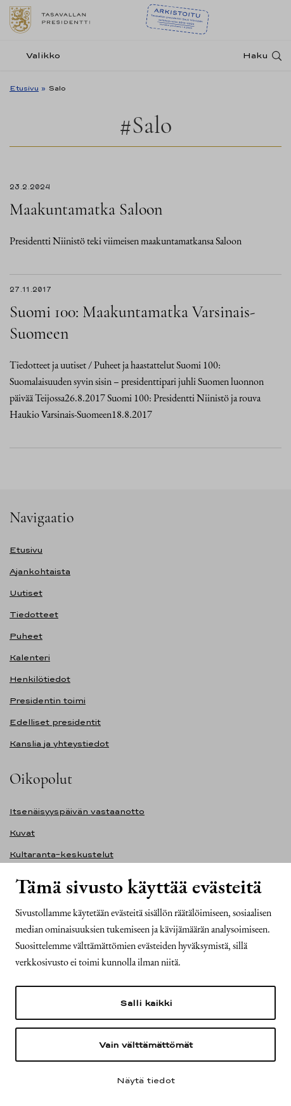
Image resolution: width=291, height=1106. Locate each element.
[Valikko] (39, 55)
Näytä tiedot (146, 1080)
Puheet (26, 636)
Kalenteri (30, 657)
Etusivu (24, 88)
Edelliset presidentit (55, 722)
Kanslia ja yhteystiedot (59, 743)
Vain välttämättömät (146, 1044)
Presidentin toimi (48, 700)
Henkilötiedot (40, 679)
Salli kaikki (146, 1003)
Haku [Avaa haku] (255, 55)
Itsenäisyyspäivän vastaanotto (77, 811)
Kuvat (22, 832)
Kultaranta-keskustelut (61, 854)
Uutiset (26, 593)
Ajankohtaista (40, 571)
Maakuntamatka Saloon (86, 209)
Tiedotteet (34, 614)
